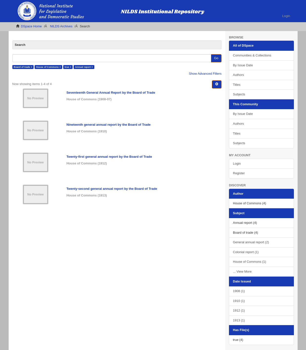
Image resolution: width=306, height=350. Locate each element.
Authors (238, 75)
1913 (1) (239, 320)
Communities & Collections (252, 55)
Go (216, 58)
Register (239, 173)
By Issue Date (243, 65)
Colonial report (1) (246, 252)
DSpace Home (31, 26)
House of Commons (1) (249, 261)
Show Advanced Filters (205, 73)
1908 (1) (239, 291)
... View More (242, 271)
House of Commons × (48, 67)
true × (68, 67)
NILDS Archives (61, 26)
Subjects (239, 94)
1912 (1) (239, 310)
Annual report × (84, 67)
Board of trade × (23, 67)
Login (237, 163)
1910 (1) (239, 301)
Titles (237, 85)
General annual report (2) (251, 242)
